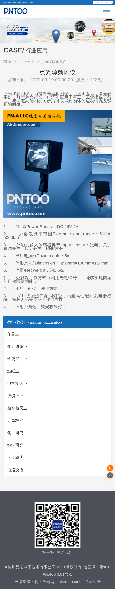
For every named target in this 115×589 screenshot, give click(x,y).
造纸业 (13, 371)
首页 (7, 61)
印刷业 (13, 334)
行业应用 (26, 61)
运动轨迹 (15, 457)
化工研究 (15, 432)
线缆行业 (15, 395)
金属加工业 (17, 358)
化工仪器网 (44, 581)
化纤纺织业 (17, 346)
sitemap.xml (69, 581)
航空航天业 (17, 408)
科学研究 (15, 445)
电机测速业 (17, 383)
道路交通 (15, 470)
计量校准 (15, 420)
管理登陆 (93, 581)
